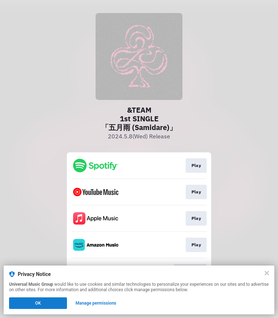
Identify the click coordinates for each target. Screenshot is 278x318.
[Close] (267, 273)
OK (38, 303)
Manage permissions (96, 303)
